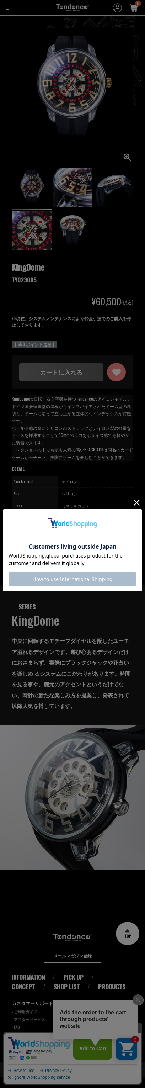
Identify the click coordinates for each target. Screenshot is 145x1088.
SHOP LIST (67, 997)
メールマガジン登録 (72, 966)
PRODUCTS (111, 997)
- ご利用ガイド (24, 1022)
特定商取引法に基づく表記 (106, 1033)
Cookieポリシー (93, 1023)
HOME (10, 21)
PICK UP (73, 988)
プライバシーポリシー (101, 1013)
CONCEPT (23, 997)
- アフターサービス (28, 1030)
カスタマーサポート (32, 1013)
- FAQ (16, 1038)
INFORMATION (28, 988)
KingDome (34, 21)
